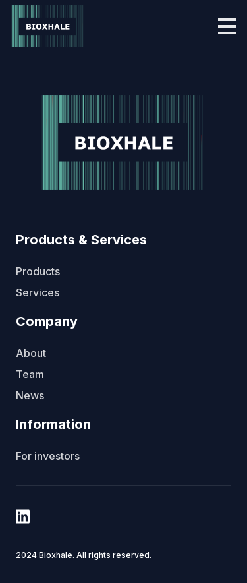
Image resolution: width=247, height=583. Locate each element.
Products (38, 271)
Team (30, 374)
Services (37, 292)
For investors (48, 455)
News (30, 395)
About (31, 353)
